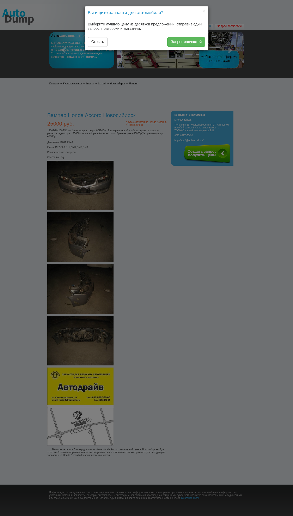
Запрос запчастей (186, 42)
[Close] (204, 11)
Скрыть (97, 42)
